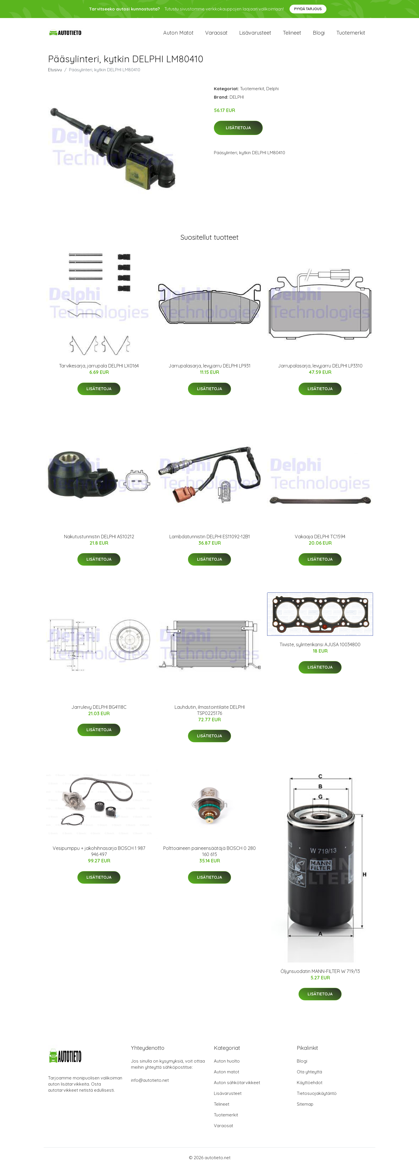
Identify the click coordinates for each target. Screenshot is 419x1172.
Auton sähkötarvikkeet (237, 1087)
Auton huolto (227, 1065)
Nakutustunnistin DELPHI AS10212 (99, 541)
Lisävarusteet (255, 34)
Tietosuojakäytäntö (317, 1097)
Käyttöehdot (309, 1087)
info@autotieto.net (150, 1084)
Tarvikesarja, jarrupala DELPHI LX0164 (99, 370)
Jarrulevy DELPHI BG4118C (99, 711)
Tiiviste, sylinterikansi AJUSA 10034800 (320, 648)
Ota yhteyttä (309, 1076)
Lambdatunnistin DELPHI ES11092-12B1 (209, 541)
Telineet (292, 34)
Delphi (272, 92)
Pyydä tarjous (308, 9)
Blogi (319, 34)
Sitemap (305, 1108)
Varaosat (216, 34)
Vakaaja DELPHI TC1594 (320, 541)
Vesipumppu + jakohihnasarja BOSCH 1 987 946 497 (99, 855)
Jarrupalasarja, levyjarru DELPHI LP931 (209, 370)
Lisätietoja (238, 131)
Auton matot (178, 34)
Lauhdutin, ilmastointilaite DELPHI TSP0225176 (210, 714)
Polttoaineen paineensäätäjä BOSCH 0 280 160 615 (209, 855)
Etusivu (55, 74)
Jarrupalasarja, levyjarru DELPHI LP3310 (320, 370)
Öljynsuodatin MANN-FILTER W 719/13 (320, 975)
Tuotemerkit (350, 34)
